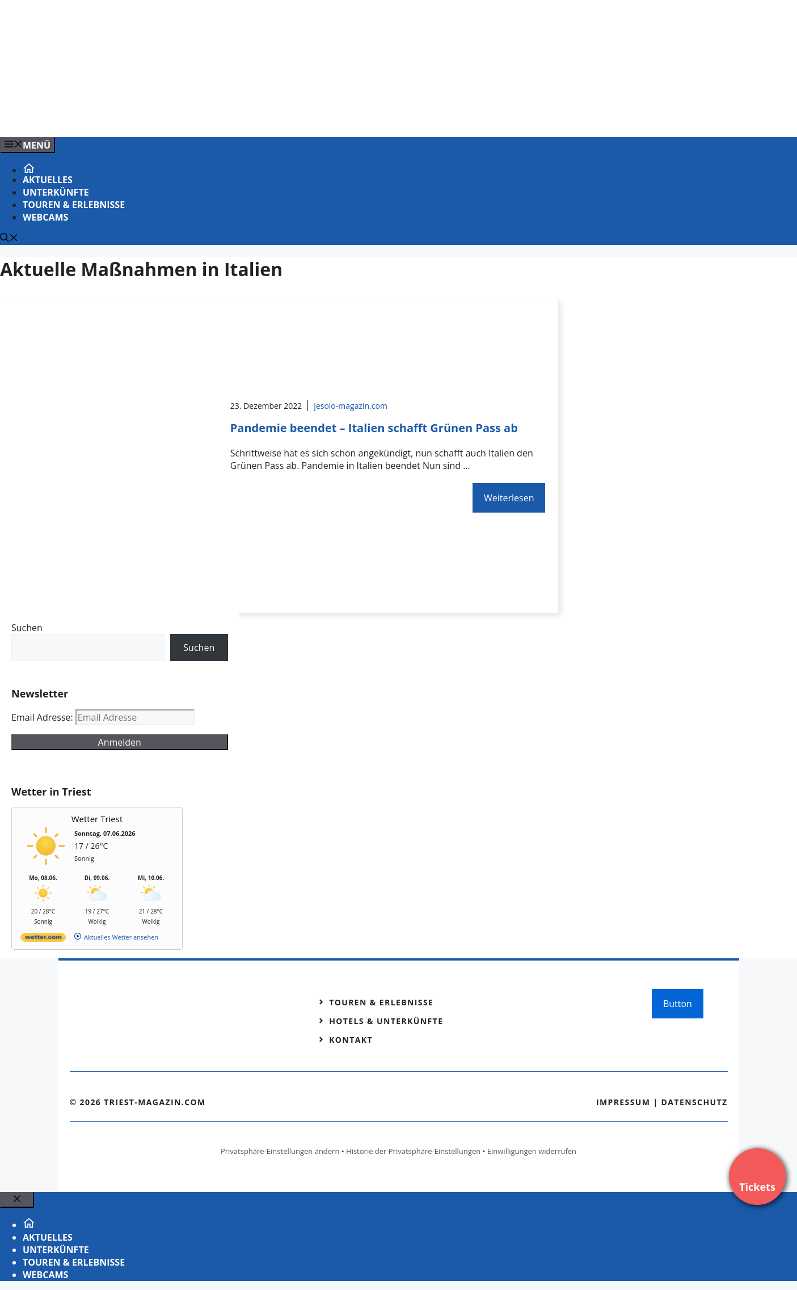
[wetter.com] (43, 939)
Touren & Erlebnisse (74, 204)
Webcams (45, 217)
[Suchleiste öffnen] (9, 238)
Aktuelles (48, 180)
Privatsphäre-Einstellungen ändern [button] (280, 1151)
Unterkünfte (56, 192)
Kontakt (351, 1039)
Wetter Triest (97, 818)
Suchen (27, 627)
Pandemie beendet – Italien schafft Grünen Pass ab (374, 427)
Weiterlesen (509, 498)
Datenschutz (694, 1102)
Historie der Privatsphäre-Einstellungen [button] (413, 1151)
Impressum (623, 1102)
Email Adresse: (43, 717)
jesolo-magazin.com (350, 405)
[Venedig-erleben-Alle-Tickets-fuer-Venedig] (229, 116)
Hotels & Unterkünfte (386, 1021)
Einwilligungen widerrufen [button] (531, 1151)
